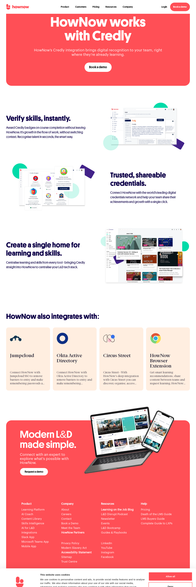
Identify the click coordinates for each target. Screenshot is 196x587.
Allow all (170, 558)
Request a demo (34, 471)
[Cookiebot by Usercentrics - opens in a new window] (19, 581)
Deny (170, 568)
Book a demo (180, 7)
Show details (47, 581)
